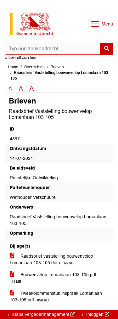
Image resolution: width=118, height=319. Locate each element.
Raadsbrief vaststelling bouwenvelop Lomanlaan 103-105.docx (51, 260)
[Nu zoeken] (106, 49)
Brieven (57, 67)
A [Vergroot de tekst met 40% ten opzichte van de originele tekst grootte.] (31, 88)
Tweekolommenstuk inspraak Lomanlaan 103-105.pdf (56, 297)
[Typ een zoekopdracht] (59, 49)
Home (13, 67)
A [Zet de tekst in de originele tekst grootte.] (10, 88)
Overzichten (34, 67)
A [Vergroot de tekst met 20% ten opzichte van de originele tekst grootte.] (21, 88)
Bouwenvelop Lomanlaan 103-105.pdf (53, 278)
